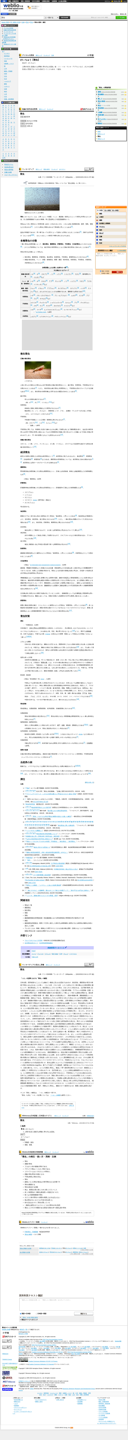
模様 (37, 1208)
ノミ (51, 274)
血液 (35, 1037)
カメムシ (68, 302)
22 (76, 765)
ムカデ (73, 295)
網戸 (58, 725)
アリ (56, 295)
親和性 (28, 1073)
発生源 (51, 1078)
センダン (45, 696)
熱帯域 (66, 1065)
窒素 (55, 585)
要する (30, 1068)
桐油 (79, 693)
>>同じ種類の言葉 (75, 1253)
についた (31, 1182)
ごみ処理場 (30, 1075)
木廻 (84, 1248)
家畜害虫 (29, 857)
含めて (42, 69)
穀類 (40, 1197)
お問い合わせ (60, 1399)
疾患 (21, 1049)
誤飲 (53, 1055)
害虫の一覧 (28, 905)
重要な (52, 1044)
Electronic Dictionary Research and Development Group (79, 1388)
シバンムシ (28, 495)
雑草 (82, 224)
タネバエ (61, 1083)
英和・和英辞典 (25, 1)
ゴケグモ (44, 295)
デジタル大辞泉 (28, 55)
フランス (48, 954)
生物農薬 (90, 743)
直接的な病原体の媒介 (46, 1024)
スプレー (51, 1189)
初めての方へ (114, 14)
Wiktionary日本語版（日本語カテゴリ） (37, 1116)
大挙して (54, 1080)
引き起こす (64, 1011)
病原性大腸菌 (50, 1018)
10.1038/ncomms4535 (85, 880)
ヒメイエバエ (67, 1075)
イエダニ (37, 277)
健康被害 (76, 1070)
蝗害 (26, 213)
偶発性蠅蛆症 (67, 1049)
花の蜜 (64, 990)
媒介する (84, 1006)
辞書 (4, 1)
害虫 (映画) (71, 183)
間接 (40, 1132)
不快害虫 (69, 1073)
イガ (31, 309)
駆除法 (100, 123)
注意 (24, 1068)
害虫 (27, 788)
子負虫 (53, 1248)
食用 (32, 1205)
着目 (24, 1024)
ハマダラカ (28, 381)
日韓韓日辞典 (46, 1)
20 (30, 636)
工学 (5, 68)
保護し (46, 1197)
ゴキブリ (44, 274)
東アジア (46, 1065)
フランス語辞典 (103, 1411)
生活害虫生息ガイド (31, 943)
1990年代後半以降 (38, 1018)
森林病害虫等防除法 (31, 923)
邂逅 (100, 213)
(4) (82, 1042)
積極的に (71, 1008)
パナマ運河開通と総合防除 (42, 875)
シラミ (59, 274)
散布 (88, 987)
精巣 (44, 993)
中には (82, 1034)
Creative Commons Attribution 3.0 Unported (41, 1364)
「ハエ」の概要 (55, 1095)
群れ (57, 1075)
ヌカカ (43, 281)
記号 (3, 158)
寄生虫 (80, 1003)
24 (21, 773)
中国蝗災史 (29, 625)
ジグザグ (32, 1208)
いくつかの (46, 1205)
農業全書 (44, 662)
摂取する (32, 993)
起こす (37, 1057)
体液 (39, 995)
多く (46, 990)
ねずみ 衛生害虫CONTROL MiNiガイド (39, 839)
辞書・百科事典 (9, 99)
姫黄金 (41, 1248)
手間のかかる (49, 1182)
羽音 (54, 1073)
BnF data (55, 954)
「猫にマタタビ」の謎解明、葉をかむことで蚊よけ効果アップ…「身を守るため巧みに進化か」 (58, 890)
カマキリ (45, 291)
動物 (73, 995)
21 (73, 708)
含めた (22, 1029)
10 (84, 291)
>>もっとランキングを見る (117, 246)
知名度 (37, 1062)
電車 (5, 61)
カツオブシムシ (30, 502)
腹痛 (32, 1057)
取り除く (38, 1189)
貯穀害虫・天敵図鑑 (31, 1232)
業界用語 (7, 56)
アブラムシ (51, 288)
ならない (57, 1197)
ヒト (44, 217)
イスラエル (73, 954)
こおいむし (58, 1248)
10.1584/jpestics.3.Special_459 (40, 866)
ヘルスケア (7, 81)
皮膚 (29, 1037)
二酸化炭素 (62, 585)
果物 (69, 990)
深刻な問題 (67, 1042)
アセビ (33, 696)
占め (88, 1073)
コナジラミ (73, 288)
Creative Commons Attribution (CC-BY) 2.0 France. (43, 1361)
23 (79, 765)
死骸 (27, 998)
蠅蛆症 (71, 1044)
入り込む (75, 1055)
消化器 (42, 1057)
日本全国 (23, 982)
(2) (92, 987)
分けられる (42, 1052)
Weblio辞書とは (18, 1399)
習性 (84, 998)
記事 (29, 978)
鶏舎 (53, 1075)
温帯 (53, 1062)
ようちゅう (85, 1252)
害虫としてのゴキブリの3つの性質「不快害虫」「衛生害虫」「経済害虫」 (51, 841)
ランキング (46, 55)
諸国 (58, 1042)
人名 (5, 94)
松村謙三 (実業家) (104, 223)
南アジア (53, 1065)
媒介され (41, 1021)
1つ (63, 998)
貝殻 (49, 1208)
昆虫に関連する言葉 (25, 1248)
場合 (61, 1000)
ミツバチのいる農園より (34, 830)
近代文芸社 (29, 123)
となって (74, 1042)
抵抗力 (50, 1192)
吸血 (57, 1068)
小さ (39, 1169)
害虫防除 (101, 108)
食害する (68, 1086)
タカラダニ (57, 306)
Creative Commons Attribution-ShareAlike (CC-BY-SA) (47, 1352)
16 (36, 588)
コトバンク (37, 860)
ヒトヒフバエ (75, 1060)
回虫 (51, 1013)
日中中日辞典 (36, 1)
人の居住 (84, 985)
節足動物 (60, 219)
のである (87, 1024)
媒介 (33, 990)
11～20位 (108, 210)
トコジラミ (68, 274)
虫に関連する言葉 (25, 1252)
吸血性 (86, 1034)
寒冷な (49, 1062)
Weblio (21, 1354)
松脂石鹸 (101, 115)
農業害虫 (53, 244)
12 (61, 434)
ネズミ (27, 1197)
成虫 (41, 990)
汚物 (84, 987)
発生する (49, 1049)
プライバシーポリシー (20, 1407)
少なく (62, 1016)
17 (70, 610)
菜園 (26, 1164)
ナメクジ (67, 306)
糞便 (70, 1000)
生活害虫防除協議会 (46, 943)
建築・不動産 (8, 71)
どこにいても (39, 982)
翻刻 (36, 596)
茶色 (45, 1208)
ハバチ (83, 288)
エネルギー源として (55, 990)
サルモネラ (34, 1013)
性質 (85, 1008)
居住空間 (31, 1008)
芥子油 (84, 693)
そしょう (81, 1044)
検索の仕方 (17, 1401)
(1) (82, 987)
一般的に (51, 982)
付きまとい (61, 1073)
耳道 (21, 1055)
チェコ (66, 954)
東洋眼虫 (71, 1031)
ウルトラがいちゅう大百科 (33, 940)
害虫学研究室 (30, 804)
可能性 (70, 1011)
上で (38, 1006)
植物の (37, 1166)
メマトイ (57, 1029)
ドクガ (81, 295)
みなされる (31, 985)
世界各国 (31, 982)
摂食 (81, 998)
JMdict (32, 1388)
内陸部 (70, 1062)
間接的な (29, 990)
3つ (69, 987)
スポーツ (7, 86)
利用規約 (16, 1405)
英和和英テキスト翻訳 (31, 1295)
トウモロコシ (39, 1171)
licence (21, 1390)
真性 (26, 1052)
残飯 (26, 1174)
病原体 (22, 990)
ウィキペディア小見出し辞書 (33, 965)
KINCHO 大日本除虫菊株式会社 (54, 940)
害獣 (91, 224)
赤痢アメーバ (44, 1013)
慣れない (66, 1080)
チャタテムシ (85, 302)
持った (91, 1008)
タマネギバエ (51, 1083)
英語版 (35, 500)
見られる (57, 982)
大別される (75, 987)
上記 (55, 1024)
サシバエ (58, 281)
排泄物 (84, 990)
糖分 (26, 993)
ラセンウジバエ (86, 1060)
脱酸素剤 (47, 585)
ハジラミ (73, 281)
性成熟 (59, 1078)
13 (35, 446)
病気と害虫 (32, 1177)
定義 (100, 236)
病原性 (59, 1003)
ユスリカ (33, 302)
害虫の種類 (28, 1234)
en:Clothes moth (41, 312)
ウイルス (74, 1003)
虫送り (31, 634)
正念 (29, 1202)
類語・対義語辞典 (13, 1)
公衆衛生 (35, 1016)
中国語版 (47, 634)
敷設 (100, 240)
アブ (50, 281)
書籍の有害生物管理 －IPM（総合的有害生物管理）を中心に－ (47, 852)
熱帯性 (27, 1062)
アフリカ (83, 1039)
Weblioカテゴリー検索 (30, 1222)
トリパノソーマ (43, 1042)
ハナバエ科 (42, 1083)
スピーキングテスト (11, 175)
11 (28, 391)
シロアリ (33, 316)
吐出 (51, 1006)
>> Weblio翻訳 (121, 250)
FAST (34, 951)
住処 (37, 1174)
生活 (30, 1132)
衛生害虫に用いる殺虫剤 (66, 825)
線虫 (60, 1031)
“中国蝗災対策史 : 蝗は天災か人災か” (66, 869)
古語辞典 (54, 1)
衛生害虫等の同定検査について (46, 834)
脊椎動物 (78, 1049)
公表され (72, 1021)
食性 (26, 1026)
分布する (80, 1062)
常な (76, 1080)
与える (49, 1132)
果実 (35, 1086)
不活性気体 (74, 585)
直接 (32, 66)
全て (3, 51)
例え (84, 1026)
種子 (39, 1086)
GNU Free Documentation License (52, 1339)
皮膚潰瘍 (73, 1052)
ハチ (31, 295)
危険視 (82, 1016)
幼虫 (75, 1047)
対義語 (27, 1142)
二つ (35, 1052)
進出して (38, 1008)
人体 (90, 66)
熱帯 (21, 1078)
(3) (38, 1024)
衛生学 (40, 1044)
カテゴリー (62, 169)
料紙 (79, 593)
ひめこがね (47, 1248)
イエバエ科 (48, 985)
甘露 (88, 990)
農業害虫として (32, 1083)
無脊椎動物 (30, 219)
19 (27, 636)
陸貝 (58, 1205)
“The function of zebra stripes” (35, 880)
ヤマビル (43, 298)
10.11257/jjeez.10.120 (40, 801)
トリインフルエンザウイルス (75, 1018)
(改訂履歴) (42, 1341)
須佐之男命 (33, 628)
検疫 (26, 920)
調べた (50, 1200)
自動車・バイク (9, 63)
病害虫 (31, 1189)
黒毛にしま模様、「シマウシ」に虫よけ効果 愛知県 (43, 885)
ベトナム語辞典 (103, 1417)
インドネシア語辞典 (104, 1413)
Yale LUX (35, 957)
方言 (5, 96)
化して (36, 987)
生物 (23, 22)
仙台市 (85, 429)
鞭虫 (57, 1013)
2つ (69, 998)
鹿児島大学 (40, 804)
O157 (58, 1018)
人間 (23, 66)
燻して (100, 99)
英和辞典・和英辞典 (104, 1403)
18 (73, 630)
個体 (45, 1026)
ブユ (35, 298)
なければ (51, 1197)
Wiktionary (90, 1116)
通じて (25, 1006)
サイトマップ (18, 1409)
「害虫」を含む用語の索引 (29, 1317)
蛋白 (57, 993)
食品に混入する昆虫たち (42, 847)
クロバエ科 (57, 985)
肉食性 (65, 1047)
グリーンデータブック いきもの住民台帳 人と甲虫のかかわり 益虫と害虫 (51, 794)
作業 (55, 1182)
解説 (45, 978)
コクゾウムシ (29, 492)
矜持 (100, 243)
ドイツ (34, 954)
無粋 (100, 230)
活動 (36, 1187)
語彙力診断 (8, 172)
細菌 (67, 1003)
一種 (64, 1031)
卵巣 (39, 993)
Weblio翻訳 (102, 1405)
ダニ (85, 66)
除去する (32, 1187)
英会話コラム (8, 164)
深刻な (71, 1070)
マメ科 (31, 1166)
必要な (65, 1078)
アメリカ (40, 954)
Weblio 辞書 (117, 1)
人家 (75, 1008)
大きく (65, 987)
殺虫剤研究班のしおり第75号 (41, 807)
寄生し (52, 1068)
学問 (5, 74)
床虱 (74, 1248)
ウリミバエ (76, 1083)
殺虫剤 (43, 1192)
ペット (55, 217)
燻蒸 (21, 583)
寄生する (82, 1052)
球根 (44, 1086)
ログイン (107, 1)
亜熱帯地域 (28, 1078)
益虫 (59, 69)
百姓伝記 (39, 665)
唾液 (47, 995)
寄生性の (87, 1049)
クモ (38, 295)
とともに (49, 1055)
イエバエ (51, 611)
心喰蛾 (100, 112)
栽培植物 (29, 1086)
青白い (27, 1208)
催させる (87, 1080)
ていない (74, 1039)
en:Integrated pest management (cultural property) (45, 565)
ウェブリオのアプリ (41, 1399)
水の (28, 121)
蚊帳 (63, 725)
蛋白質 (46, 1000)
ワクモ (89, 281)
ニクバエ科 (66, 985)
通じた (74, 1024)
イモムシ (41, 288)
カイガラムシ (62, 288)
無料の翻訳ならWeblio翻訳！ (35, 7)
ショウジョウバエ (56, 302)
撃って (44, 1202)
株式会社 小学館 (23, 1333)
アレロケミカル (30, 928)
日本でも (23, 1075)
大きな (51, 1073)
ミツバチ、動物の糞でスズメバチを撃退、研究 (42, 895)
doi (32, 801)
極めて (46, 982)
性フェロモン (102, 119)
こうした (32, 1011)
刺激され (26, 1057)
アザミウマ (28, 1169)
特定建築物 (47, 918)
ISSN (53, 866)
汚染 (57, 1011)
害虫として (101, 139)
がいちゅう (29, 1129)
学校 (35, 121)
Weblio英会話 (8, 167)
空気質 (65, 578)
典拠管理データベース (55, 948)
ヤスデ (48, 306)
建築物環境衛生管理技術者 (33, 918)
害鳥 (86, 224)
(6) (93, 1080)
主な (47, 1078)
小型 (47, 1029)
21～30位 (115, 210)
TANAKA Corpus (7, 1359)
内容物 (46, 1006)
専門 (82, 1049)
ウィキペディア (28, 169)
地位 (84, 1073)
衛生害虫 (46, 244)
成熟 (48, 993)
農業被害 (23, 1083)
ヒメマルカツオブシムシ (52, 309)
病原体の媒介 (29, 1044)
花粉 (32, 998)
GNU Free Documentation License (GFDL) (44, 1345)
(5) (53, 1070)
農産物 (61, 217)
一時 (29, 1070)
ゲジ (41, 306)
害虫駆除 (101, 94)
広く (75, 1062)
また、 (73, 1034)
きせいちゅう (58, 1252)
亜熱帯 (60, 1065)
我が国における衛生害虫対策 (57, 810)
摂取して (44, 1037)
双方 (88, 982)
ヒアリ (61, 295)
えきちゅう (45, 1252)
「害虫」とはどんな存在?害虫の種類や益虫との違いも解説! (51, 816)
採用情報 (80, 1403)
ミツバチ (53, 291)
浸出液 (59, 995)
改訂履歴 (77, 1354)
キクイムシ (28, 497)
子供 (42, 1200)
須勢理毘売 (42, 628)
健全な (25, 1037)
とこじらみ (79, 1248)
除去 (39, 1182)
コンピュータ (8, 58)
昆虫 (27, 22)
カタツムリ (37, 1205)
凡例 (52, 55)
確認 (100, 220)
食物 (78, 993)
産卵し (24, 1070)
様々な (74, 993)
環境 (88, 985)
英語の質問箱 (8, 169)
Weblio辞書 (118, 1341)
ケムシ (32, 288)
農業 (76, 1086)
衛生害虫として (48, 987)
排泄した (65, 1006)
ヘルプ (125, 1)
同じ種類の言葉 (15, 22)
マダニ (77, 274)
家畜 (50, 217)
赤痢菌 (27, 1013)
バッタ (37, 213)
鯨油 (89, 693)
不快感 (56, 1070)
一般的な (38, 1192)
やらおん (102, 226)
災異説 (81, 650)
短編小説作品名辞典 (29, 109)
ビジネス (7, 53)
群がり (59, 1080)
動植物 (22, 998)
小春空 (101, 217)
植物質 (85, 995)
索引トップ (39, 55)
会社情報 (80, 1401)
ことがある (88, 1037)
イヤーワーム (29, 1171)
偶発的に (87, 1068)
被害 (85, 1086)
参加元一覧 (123, 14)
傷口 (51, 995)
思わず (101, 233)
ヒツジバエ (77, 1068)
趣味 (5, 84)
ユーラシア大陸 (62, 1062)
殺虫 (99, 105)
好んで (42, 1000)
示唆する (59, 1021)
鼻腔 (47, 1068)
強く (54, 1021)
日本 (60, 954)
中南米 (67, 1060)
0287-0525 (38, 872)
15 (55, 518)
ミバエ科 (68, 1083)
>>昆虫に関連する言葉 (86, 1249)
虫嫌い (32, 425)
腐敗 (81, 995)
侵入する (81, 1008)
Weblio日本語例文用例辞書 (32, 1152)
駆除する (32, 1184)
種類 (53, 1049)
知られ (88, 1013)
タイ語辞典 (102, 1415)
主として (77, 1078)
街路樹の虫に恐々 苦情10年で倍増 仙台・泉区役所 (43, 836)
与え (47, 66)
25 (89, 773)
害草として (101, 134)
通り (21, 1044)
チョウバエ (43, 302)
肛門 (63, 1055)
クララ (38, 696)
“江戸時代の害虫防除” (58, 863)
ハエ (31, 274)
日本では (72, 1016)
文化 (5, 76)
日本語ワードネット (24, 1381)
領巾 (28, 860)
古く (80, 1011)
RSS (72, 1427)
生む (39, 1177)
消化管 (42, 1006)
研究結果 (65, 1021)
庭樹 (26, 1182)
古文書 (51, 568)
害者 (99, 131)
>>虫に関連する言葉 (87, 1253)
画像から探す (39, 1401)
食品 (35, 1006)
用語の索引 (46, 169)
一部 (75, 985)
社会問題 (77, 1075)
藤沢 (25, 117)
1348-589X (59, 866)
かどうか (38, 1200)
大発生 (37, 1075)
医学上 (48, 1044)
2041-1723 (32, 883)
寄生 (84, 1042)
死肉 (69, 995)
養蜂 (69, 291)
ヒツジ (42, 1068)
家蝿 (99, 92)
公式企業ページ (81, 1399)
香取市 (46, 830)
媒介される (77, 1013)
